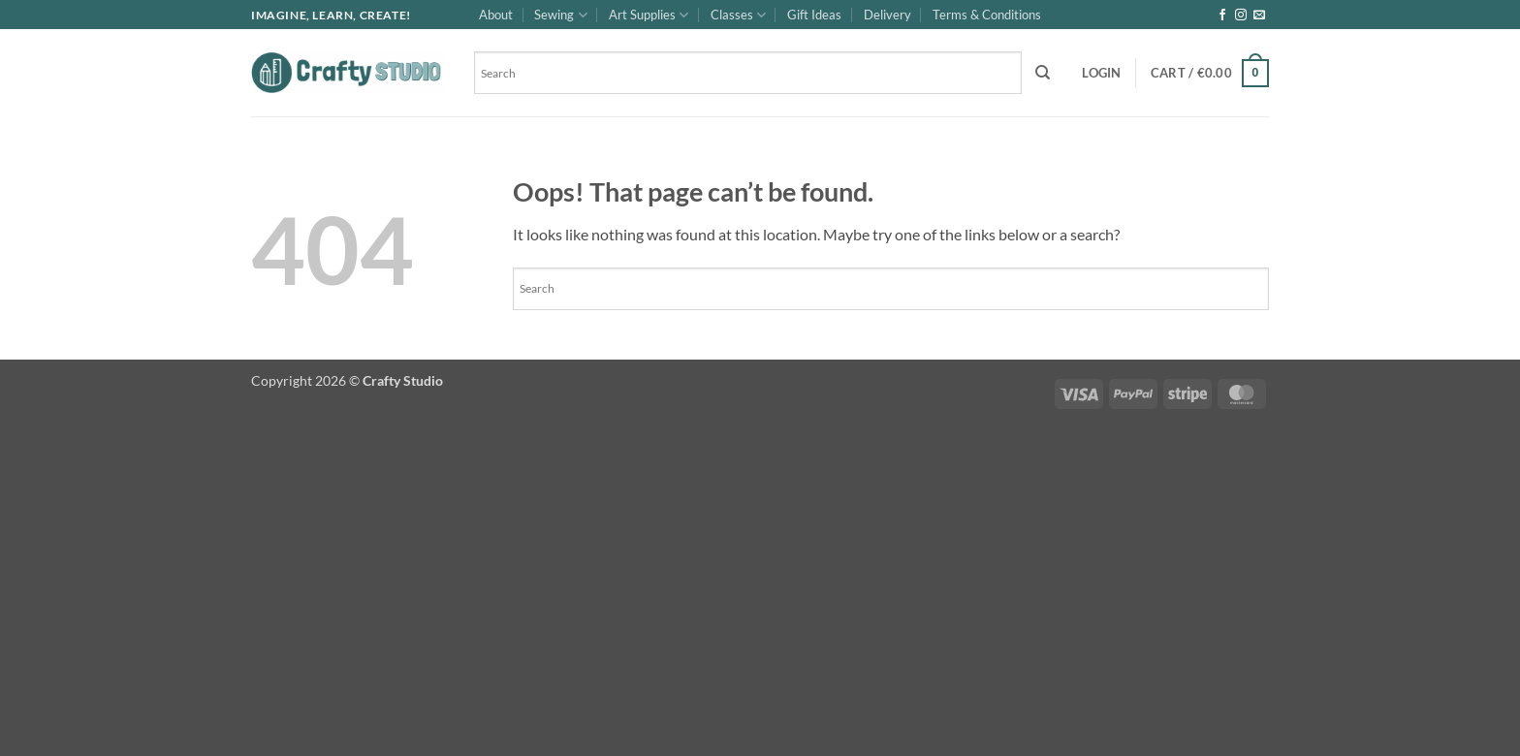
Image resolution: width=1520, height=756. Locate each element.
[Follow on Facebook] (1222, 15)
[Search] (1042, 72)
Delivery (887, 14)
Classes (738, 15)
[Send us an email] (1259, 15)
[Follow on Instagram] (1241, 15)
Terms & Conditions (987, 14)
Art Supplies (648, 15)
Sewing (560, 15)
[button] (1101, 72)
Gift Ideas (814, 14)
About (496, 14)
